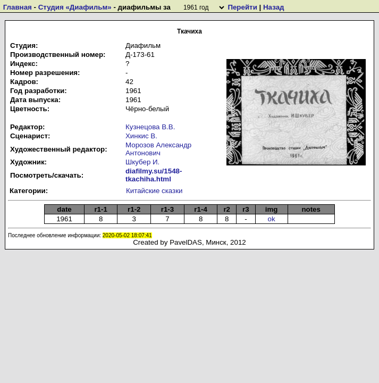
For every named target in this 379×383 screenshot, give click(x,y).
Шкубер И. (142, 162)
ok (271, 219)
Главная (17, 7)
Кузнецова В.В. (150, 127)
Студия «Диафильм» (75, 7)
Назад (273, 7)
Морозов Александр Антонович (158, 149)
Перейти (242, 7)
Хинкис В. (141, 136)
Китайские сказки (154, 191)
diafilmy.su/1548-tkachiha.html (153, 175)
